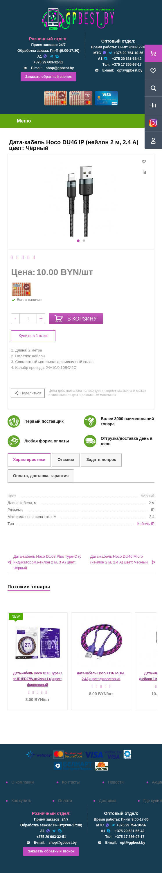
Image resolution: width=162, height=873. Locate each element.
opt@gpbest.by (129, 70)
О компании (22, 782)
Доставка (107, 800)
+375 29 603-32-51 (48, 62)
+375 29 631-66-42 (127, 59)
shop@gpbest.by (60, 68)
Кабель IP (145, 523)
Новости (116, 782)
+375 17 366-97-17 (127, 65)
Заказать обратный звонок (48, 77)
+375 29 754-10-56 (128, 53)
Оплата (65, 800)
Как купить (21, 800)
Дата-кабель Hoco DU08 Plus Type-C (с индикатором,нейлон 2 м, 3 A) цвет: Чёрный (47, 562)
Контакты (71, 782)
